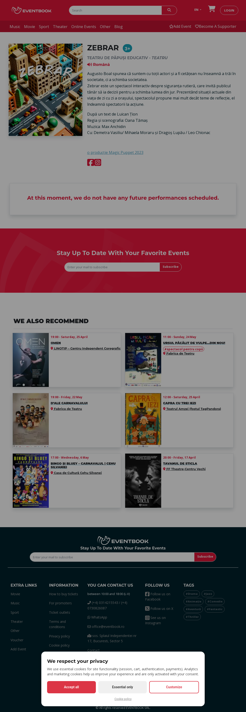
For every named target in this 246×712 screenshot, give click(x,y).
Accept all (71, 687)
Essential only (122, 687)
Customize (174, 687)
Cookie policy (122, 699)
